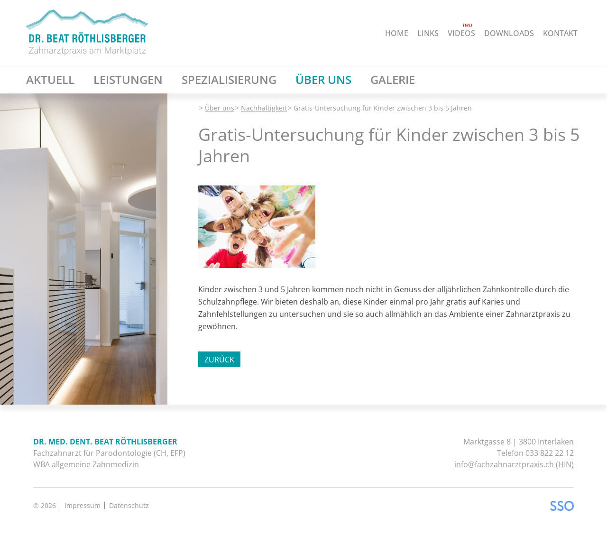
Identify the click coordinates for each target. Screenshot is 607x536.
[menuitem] (387, 33)
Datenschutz (129, 505)
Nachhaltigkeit (264, 107)
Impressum (82, 505)
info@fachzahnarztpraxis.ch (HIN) (514, 464)
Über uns (219, 107)
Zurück (219, 359)
